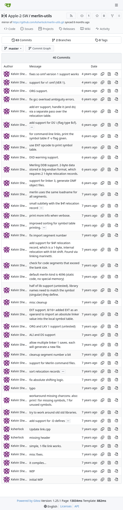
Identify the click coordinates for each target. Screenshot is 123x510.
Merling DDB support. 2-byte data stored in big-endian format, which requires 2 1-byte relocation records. (53, 169)
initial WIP (36, 480)
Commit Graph (39, 48)
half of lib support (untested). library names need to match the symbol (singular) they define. (53, 290)
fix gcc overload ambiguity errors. (52, 99)
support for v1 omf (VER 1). (47, 82)
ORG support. (38, 91)
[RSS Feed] (71, 16)
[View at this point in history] (116, 74)
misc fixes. (36, 454)
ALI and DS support (42, 335)
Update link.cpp (40, 429)
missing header (39, 438)
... (32, 126)
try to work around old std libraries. (53, 412)
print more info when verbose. (49, 216)
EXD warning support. (44, 157)
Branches (61, 40)
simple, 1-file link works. (45, 446)
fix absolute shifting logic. (46, 380)
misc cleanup (38, 302)
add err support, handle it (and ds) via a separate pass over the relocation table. (52, 111)
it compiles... (37, 463)
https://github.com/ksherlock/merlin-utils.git (38, 22)
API (77, 506)
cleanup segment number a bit (50, 355)
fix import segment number (48, 235)
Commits (22, 40)
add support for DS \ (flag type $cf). (53, 123)
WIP (32, 471)
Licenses (66, 506)
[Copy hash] (102, 74)
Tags (101, 40)
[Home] (8, 5)
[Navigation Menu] (117, 5)
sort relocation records (44, 371)
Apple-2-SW (18, 16)
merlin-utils (41, 16)
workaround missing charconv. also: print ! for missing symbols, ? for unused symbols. (53, 400)
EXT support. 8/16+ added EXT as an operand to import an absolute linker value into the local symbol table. (54, 314)
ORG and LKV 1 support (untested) (52, 326)
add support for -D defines (47, 421)
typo (32, 388)
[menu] (50, 506)
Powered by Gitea (28, 501)
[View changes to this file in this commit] (109, 74)
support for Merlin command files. (52, 363)
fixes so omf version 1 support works (54, 74)
